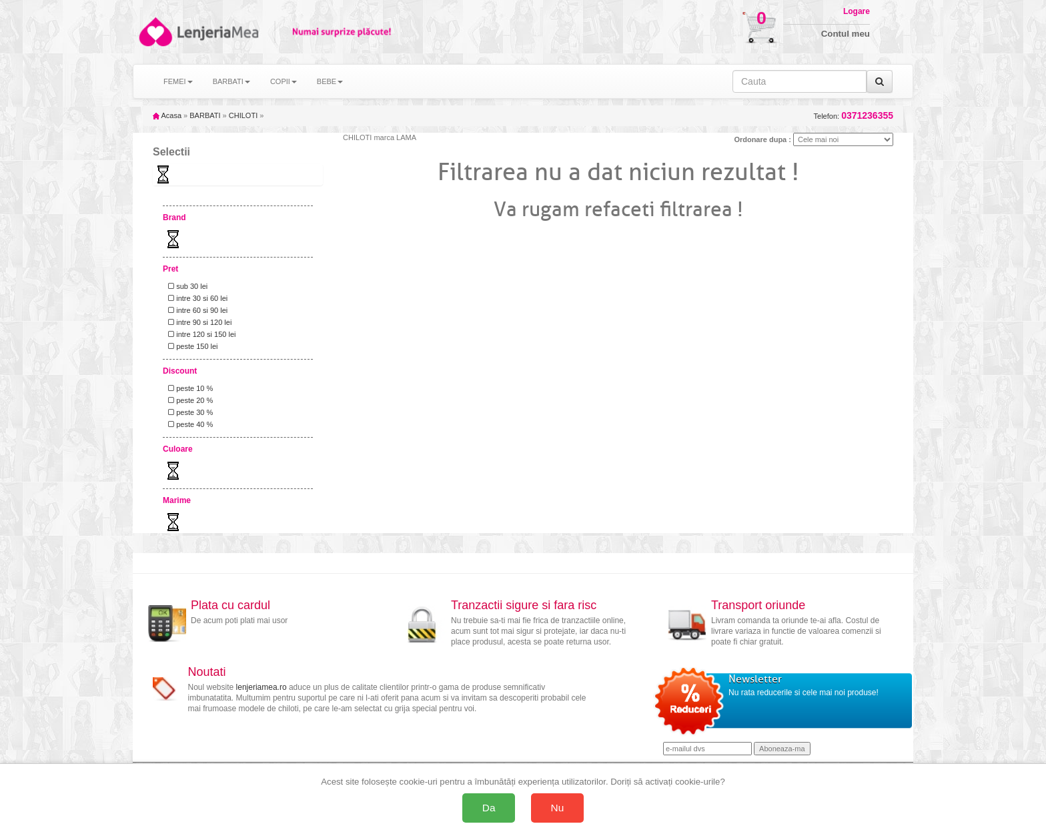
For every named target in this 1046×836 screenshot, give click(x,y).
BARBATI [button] (231, 81)
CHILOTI (243, 115)
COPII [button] (283, 81)
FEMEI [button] (178, 81)
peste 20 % (188, 400)
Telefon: (853, 116)
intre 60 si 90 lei (195, 310)
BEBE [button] (330, 81)
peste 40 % (188, 424)
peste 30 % (188, 412)
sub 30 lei (185, 286)
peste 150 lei (191, 346)
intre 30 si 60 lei (195, 298)
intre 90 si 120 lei (197, 322)
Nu (557, 807)
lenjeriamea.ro (261, 687)
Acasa (167, 115)
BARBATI (204, 115)
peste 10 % (188, 388)
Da (489, 807)
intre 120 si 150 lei (199, 334)
